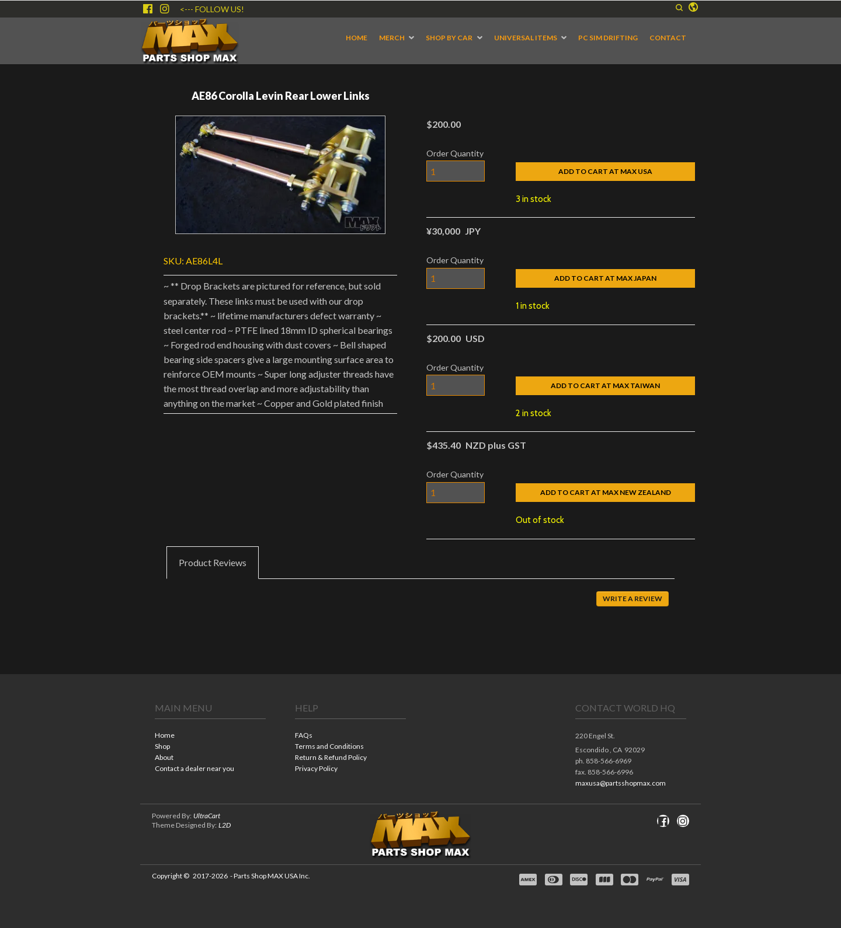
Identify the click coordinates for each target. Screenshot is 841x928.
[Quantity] (455, 171)
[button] (679, 8)
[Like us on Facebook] (147, 8)
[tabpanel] (420, 607)
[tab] (212, 562)
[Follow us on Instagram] (164, 8)
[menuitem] (356, 38)
